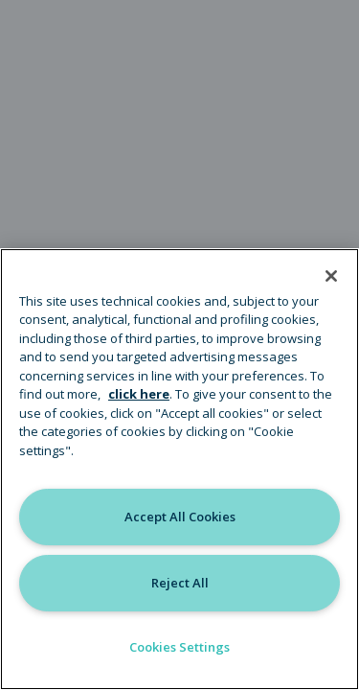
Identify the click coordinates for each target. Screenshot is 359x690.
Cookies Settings (179, 647)
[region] (179, 469)
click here (138, 393)
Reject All (180, 582)
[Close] (331, 276)
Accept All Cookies (180, 516)
